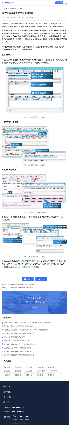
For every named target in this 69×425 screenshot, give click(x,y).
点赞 (27, 279)
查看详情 (34, 307)
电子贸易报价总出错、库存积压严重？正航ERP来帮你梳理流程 (26, 330)
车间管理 (40, 375)
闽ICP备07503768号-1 (32, 423)
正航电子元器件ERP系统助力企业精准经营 (19, 344)
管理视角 (13, 8)
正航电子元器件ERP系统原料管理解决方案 (19, 333)
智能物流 (29, 375)
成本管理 (29, 371)
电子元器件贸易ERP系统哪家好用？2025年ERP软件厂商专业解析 (27, 322)
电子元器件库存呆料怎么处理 (14, 337)
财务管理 (40, 367)
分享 (41, 279)
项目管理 (18, 375)
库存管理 (30, 17)
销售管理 (7, 371)
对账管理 (7, 375)
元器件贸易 (22, 8)
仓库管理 (29, 367)
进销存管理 (41, 371)
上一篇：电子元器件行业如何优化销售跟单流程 (18, 285)
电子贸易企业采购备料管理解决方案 (16, 341)
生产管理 (7, 367)
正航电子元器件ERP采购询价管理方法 (17, 348)
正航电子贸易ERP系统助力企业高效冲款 (18, 351)
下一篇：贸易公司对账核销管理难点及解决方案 (18, 287)
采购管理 (51, 367)
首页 (5, 8)
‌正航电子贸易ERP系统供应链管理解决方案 (19, 355)
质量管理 (18, 371)
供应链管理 (53, 371)
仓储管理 (51, 375)
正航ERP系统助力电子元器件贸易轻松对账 (19, 326)
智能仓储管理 (30, 267)
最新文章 (7, 318)
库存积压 (16, 267)
